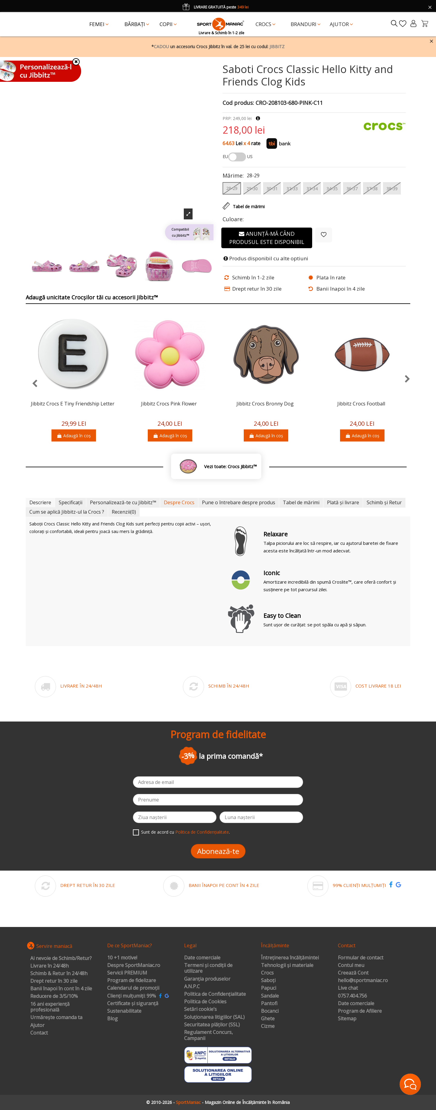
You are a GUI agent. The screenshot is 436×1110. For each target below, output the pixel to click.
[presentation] (32, 383)
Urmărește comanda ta (56, 1018)
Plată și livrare (343, 502)
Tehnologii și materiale (287, 965)
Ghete (268, 1019)
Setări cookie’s (200, 1009)
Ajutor (37, 1025)
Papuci (268, 988)
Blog (112, 1019)
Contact (39, 1033)
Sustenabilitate (124, 1011)
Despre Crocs (179, 502)
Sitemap (347, 1019)
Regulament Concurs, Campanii (208, 1035)
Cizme (268, 1026)
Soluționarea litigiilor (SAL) (214, 1017)
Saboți (268, 981)
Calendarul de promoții (133, 988)
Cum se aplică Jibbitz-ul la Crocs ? (66, 511)
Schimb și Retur (384, 502)
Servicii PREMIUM (127, 973)
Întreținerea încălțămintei (290, 958)
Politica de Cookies (205, 1002)
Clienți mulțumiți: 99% (131, 996)
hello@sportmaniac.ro (363, 981)
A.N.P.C (192, 987)
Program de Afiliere (360, 1011)
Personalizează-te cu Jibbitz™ (123, 502)
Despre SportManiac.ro (133, 965)
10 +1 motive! (122, 958)
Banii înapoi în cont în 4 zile (61, 989)
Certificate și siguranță (132, 1004)
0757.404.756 (352, 996)
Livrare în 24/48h (49, 966)
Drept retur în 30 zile (54, 981)
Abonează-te (218, 851)
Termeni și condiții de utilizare (208, 968)
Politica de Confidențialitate (202, 832)
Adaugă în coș (74, 435)
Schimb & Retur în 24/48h (59, 974)
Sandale (270, 996)
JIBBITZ (277, 46)
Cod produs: (238, 103)
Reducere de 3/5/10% (54, 996)
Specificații (70, 502)
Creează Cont (353, 973)
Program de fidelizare (131, 981)
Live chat (348, 988)
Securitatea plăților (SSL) (212, 1025)
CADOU (161, 46)
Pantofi (269, 1004)
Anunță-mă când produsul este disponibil (266, 237)
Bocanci (270, 1011)
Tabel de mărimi (301, 502)
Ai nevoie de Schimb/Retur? (61, 958)
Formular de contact (360, 958)
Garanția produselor (207, 979)
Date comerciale (202, 958)
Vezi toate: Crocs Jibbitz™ (230, 466)
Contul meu (351, 965)
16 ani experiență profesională (50, 1007)
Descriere (40, 502)
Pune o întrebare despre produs (238, 502)
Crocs (267, 973)
